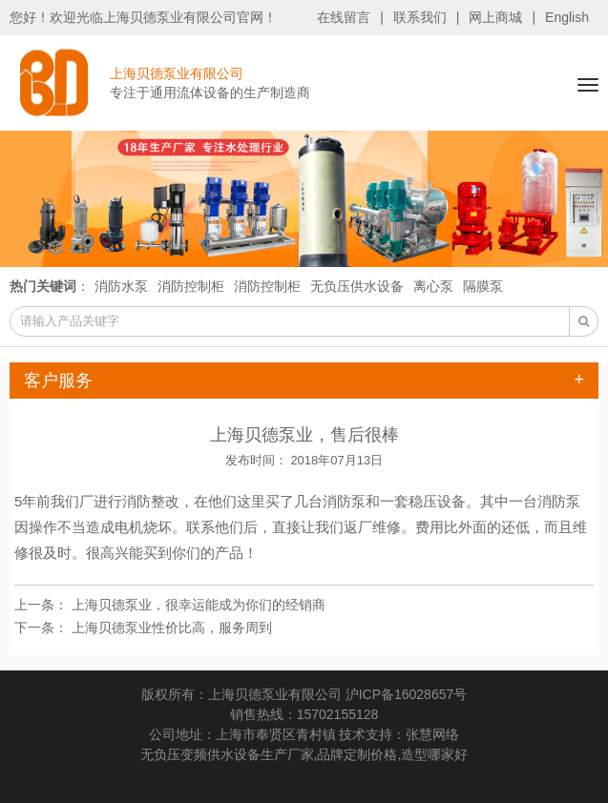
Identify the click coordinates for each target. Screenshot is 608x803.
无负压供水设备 (357, 286)
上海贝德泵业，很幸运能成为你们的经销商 (198, 604)
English (567, 17)
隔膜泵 (483, 286)
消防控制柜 (190, 286)
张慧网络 (432, 734)
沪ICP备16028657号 (407, 694)
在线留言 (343, 17)
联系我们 (420, 17)
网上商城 (495, 17)
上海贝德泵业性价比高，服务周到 (172, 627)
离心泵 (433, 286)
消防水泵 (121, 286)
